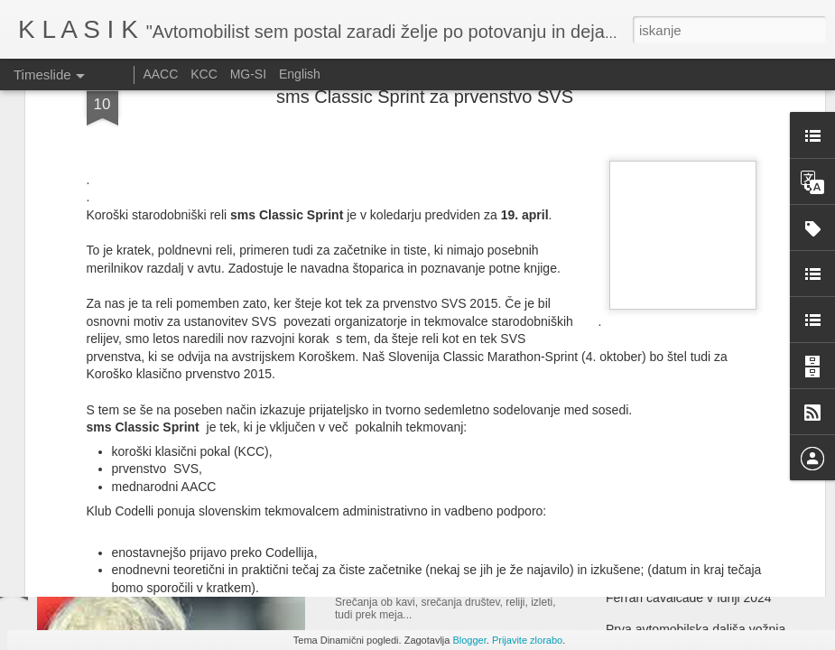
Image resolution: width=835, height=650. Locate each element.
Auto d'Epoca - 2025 (408, 397)
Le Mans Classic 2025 (668, 417)
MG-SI (248, 74)
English (299, 74)
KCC (204, 74)
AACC (160, 74)
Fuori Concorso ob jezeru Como (695, 448)
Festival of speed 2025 (669, 385)
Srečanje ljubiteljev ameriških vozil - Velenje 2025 (512, 570)
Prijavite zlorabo (527, 640)
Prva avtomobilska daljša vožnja (695, 629)
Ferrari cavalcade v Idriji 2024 (689, 597)
